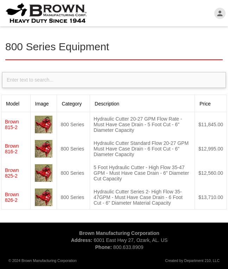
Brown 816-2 (12, 148)
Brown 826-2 (12, 197)
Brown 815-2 (12, 124)
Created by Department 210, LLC (192, 260)
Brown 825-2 (12, 173)
